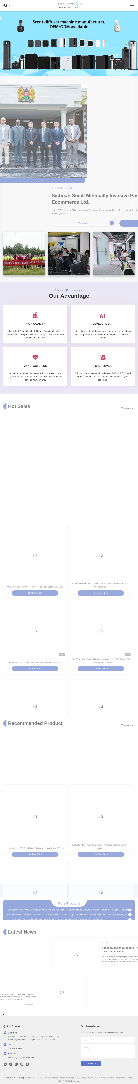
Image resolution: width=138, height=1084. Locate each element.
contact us (90, 1063)
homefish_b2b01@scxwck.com (21, 1057)
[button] (64, 69)
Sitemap (20, 1078)
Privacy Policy (9, 1078)
